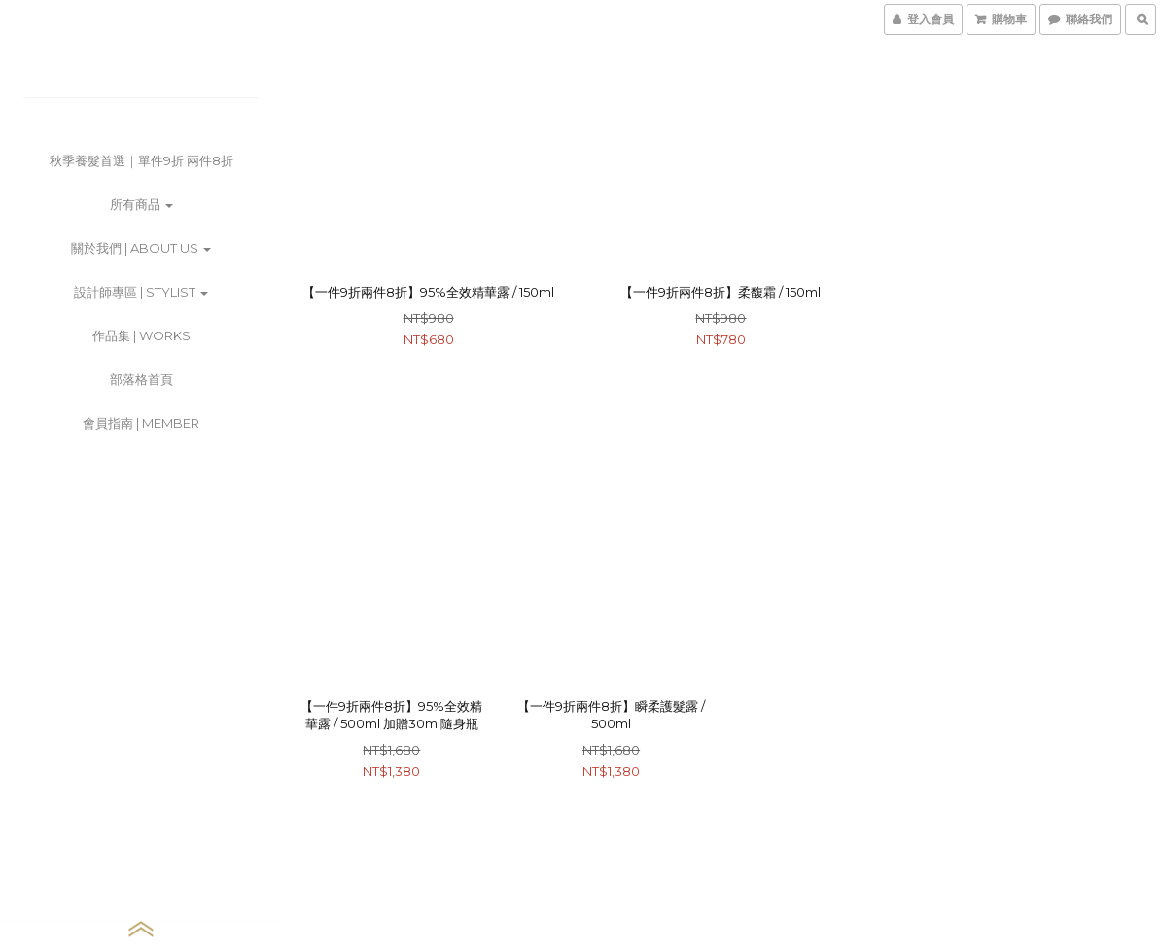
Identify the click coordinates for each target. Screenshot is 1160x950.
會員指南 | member (141, 423)
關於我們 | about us (141, 248)
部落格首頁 (141, 379)
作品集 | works (141, 335)
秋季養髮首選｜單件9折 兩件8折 (141, 160)
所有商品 (141, 204)
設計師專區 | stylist (141, 291)
